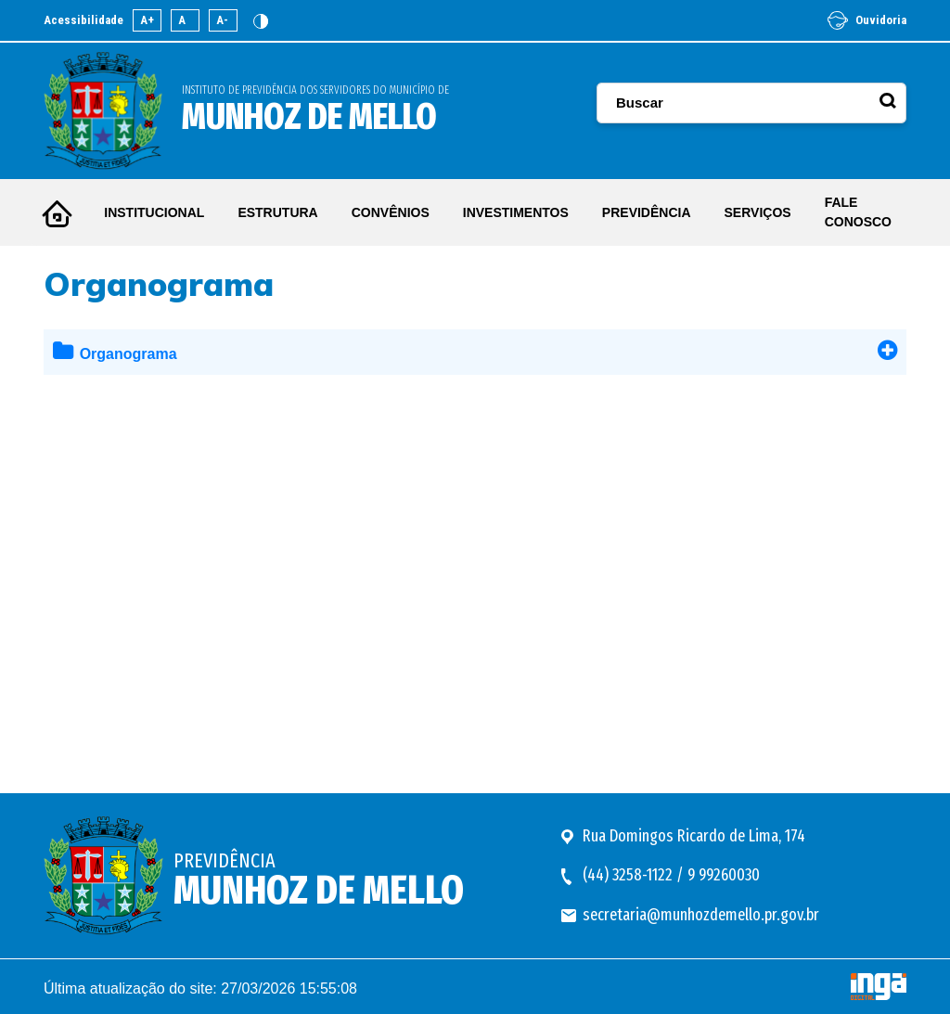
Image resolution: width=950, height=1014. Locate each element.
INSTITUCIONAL (154, 212)
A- (222, 20)
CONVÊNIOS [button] (391, 212)
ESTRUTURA (277, 212)
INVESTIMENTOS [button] (516, 212)
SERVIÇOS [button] (758, 212)
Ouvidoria (867, 20)
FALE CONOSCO (858, 212)
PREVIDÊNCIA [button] (646, 212)
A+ (147, 20)
